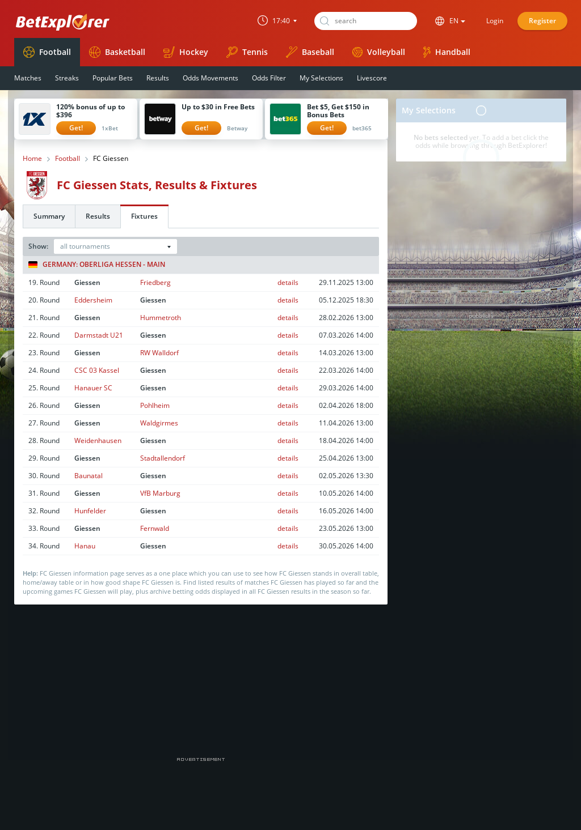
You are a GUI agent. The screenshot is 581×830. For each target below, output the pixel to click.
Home (32, 159)
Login (494, 20)
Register (542, 20)
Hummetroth (160, 317)
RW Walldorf (159, 352)
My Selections (321, 78)
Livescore (372, 78)
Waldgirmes (159, 423)
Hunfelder (90, 511)
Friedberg (155, 282)
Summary (49, 216)
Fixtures (144, 216)
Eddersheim (93, 300)
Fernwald (154, 528)
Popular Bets (112, 78)
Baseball (310, 52)
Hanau (84, 546)
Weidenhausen (97, 440)
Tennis (247, 52)
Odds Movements (210, 78)
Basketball (117, 52)
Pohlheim (155, 405)
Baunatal (88, 475)
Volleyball (378, 51)
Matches (27, 78)
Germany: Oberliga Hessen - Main (96, 265)
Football (47, 52)
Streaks (67, 78)
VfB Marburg (160, 493)
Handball (446, 52)
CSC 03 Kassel (96, 370)
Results (157, 78)
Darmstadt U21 (98, 335)
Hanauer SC (93, 388)
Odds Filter (269, 78)
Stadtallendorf (162, 458)
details (287, 282)
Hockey (185, 52)
